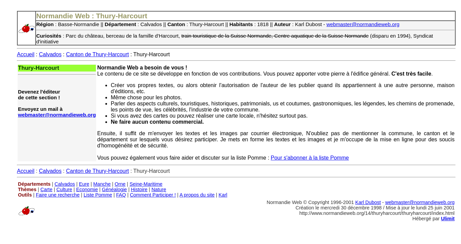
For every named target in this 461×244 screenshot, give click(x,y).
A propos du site (197, 195)
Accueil (26, 54)
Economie (87, 189)
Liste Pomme (98, 195)
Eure (84, 184)
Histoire (139, 189)
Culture (64, 189)
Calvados (50, 54)
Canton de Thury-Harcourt (97, 54)
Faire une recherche (58, 195)
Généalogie (114, 189)
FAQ (121, 195)
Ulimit (448, 218)
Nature (158, 189)
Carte (46, 189)
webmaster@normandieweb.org (363, 24)
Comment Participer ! (153, 195)
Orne (120, 184)
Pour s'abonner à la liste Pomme (310, 158)
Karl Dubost (368, 202)
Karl (222, 195)
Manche (101, 184)
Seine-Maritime (145, 184)
